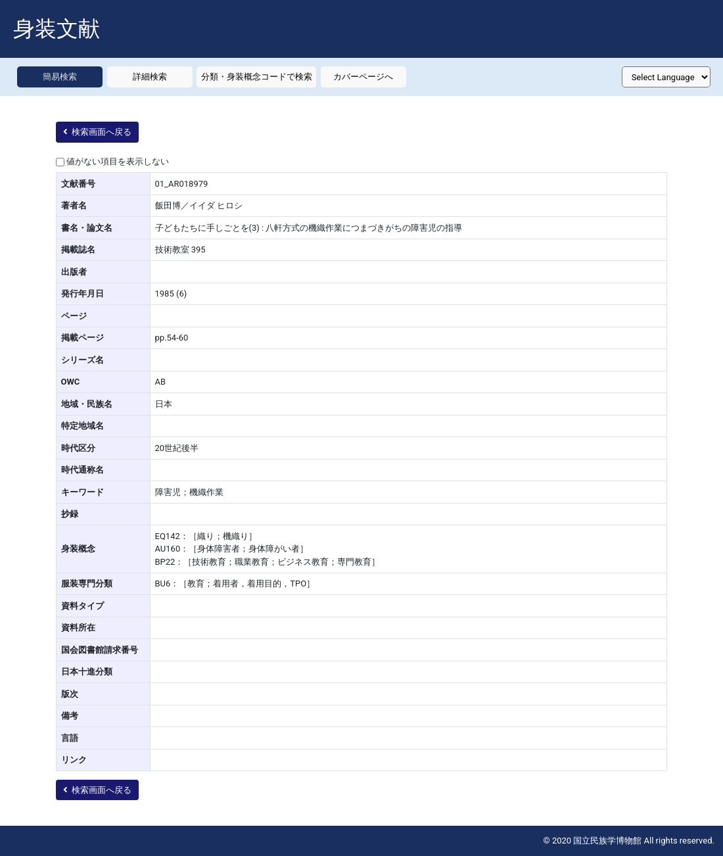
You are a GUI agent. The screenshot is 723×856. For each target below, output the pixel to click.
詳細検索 (150, 77)
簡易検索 (60, 77)
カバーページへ (363, 77)
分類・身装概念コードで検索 (256, 77)
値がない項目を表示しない (117, 161)
